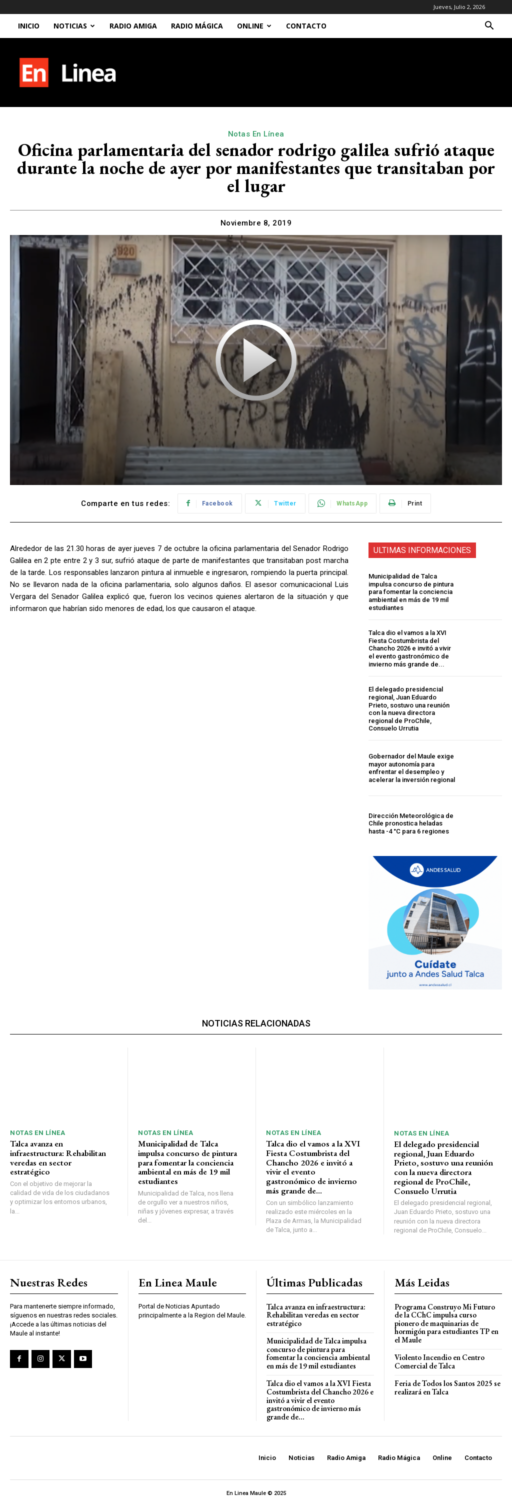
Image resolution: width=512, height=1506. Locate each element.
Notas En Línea (256, 134)
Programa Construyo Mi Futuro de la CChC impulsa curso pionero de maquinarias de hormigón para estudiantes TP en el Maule (446, 1323)
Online (254, 25)
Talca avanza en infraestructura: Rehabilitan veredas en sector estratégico (58, 1157)
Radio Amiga (133, 25)
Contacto (306, 25)
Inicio (29, 25)
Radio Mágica (197, 25)
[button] (489, 27)
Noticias (74, 25)
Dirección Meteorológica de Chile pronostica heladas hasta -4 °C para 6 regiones (411, 823)
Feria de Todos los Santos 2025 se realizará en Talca (447, 1387)
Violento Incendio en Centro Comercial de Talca (439, 1361)
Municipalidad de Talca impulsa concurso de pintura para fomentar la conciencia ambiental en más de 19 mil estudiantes (411, 591)
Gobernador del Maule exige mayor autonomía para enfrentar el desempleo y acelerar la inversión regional (411, 768)
